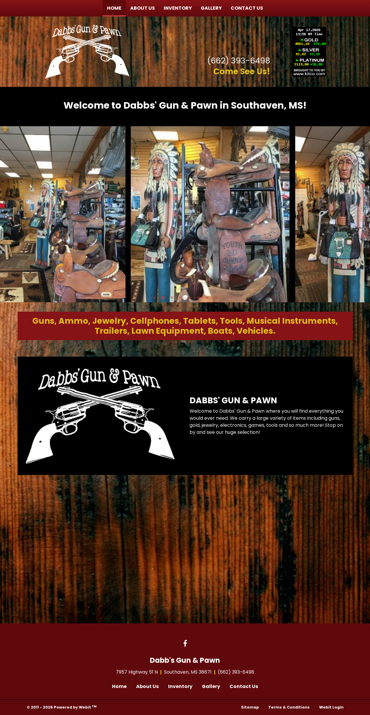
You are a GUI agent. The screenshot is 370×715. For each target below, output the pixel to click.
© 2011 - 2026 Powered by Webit (62, 707)
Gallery (211, 8)
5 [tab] (189, 297)
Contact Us (247, 8)
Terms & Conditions (289, 707)
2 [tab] (163, 297)
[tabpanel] (185, 214)
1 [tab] (154, 297)
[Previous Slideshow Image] (7, 214)
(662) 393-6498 (238, 60)
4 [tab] (181, 297)
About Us (142, 8)
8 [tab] (216, 297)
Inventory (178, 8)
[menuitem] (114, 8)
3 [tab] (172, 297)
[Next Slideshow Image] (363, 214)
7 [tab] (207, 297)
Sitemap (250, 707)
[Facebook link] (185, 644)
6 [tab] (198, 297)
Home (116, 6)
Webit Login (331, 707)
